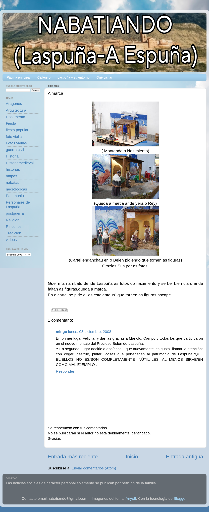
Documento (15, 117)
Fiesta (11, 123)
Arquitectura (16, 110)
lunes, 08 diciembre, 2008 (89, 332)
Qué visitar (104, 77)
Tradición (13, 233)
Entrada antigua (184, 457)
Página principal (18, 77)
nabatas (12, 182)
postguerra (15, 213)
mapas (11, 176)
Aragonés (14, 104)
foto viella (14, 137)
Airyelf (131, 498)
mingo (61, 332)
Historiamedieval (20, 163)
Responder (65, 371)
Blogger (180, 498)
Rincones (14, 227)
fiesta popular (17, 130)
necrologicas (16, 189)
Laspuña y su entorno (73, 77)
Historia (12, 156)
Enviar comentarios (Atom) (94, 468)
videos (11, 240)
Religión (12, 220)
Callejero (43, 77)
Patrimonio (15, 196)
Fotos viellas (16, 143)
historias (13, 169)
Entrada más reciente (73, 457)
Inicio (132, 457)
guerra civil (15, 150)
